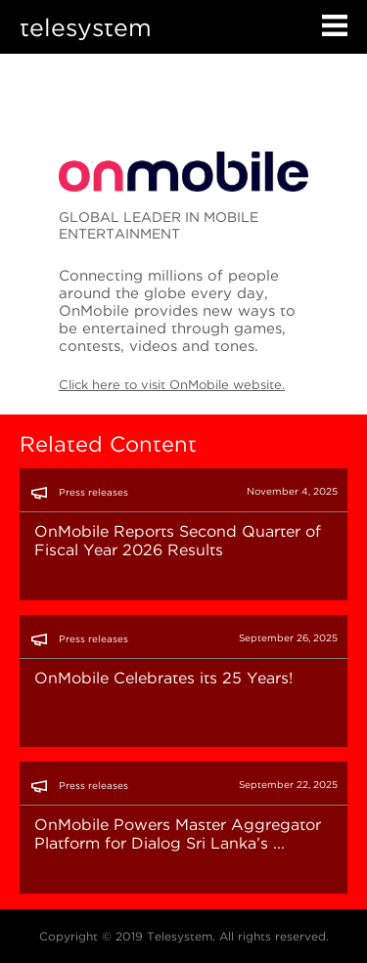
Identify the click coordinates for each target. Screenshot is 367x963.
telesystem (86, 27)
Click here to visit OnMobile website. (172, 384)
